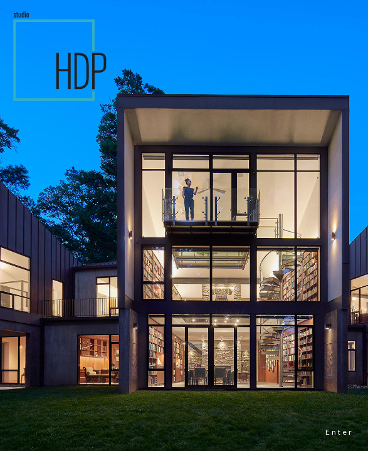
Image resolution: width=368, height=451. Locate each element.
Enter (339, 432)
